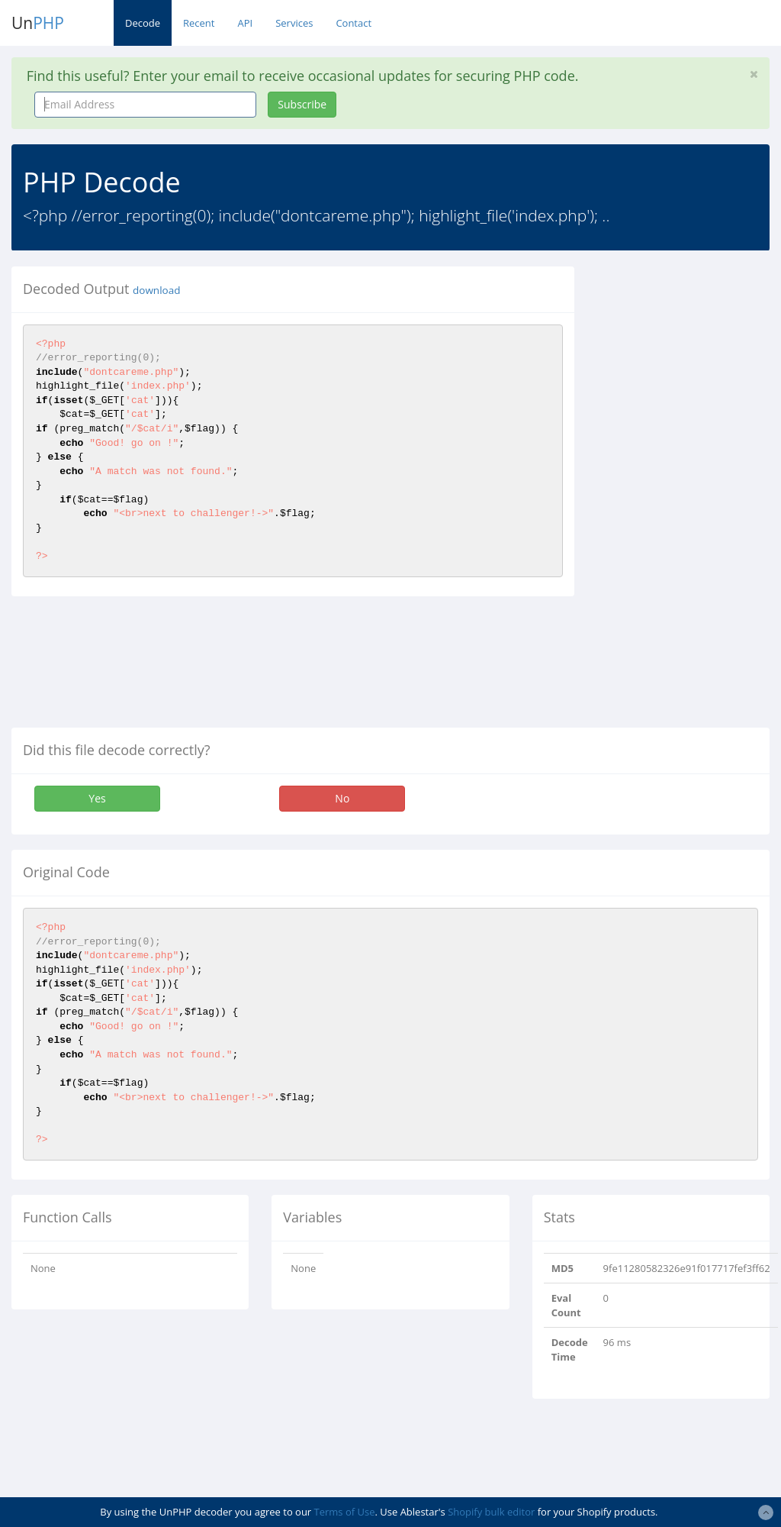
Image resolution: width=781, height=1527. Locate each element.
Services (294, 23)
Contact (353, 23)
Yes (96, 798)
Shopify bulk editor (491, 1512)
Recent (198, 23)
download (156, 290)
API (244, 23)
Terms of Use (344, 1512)
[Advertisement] (689, 495)
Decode (142, 23)
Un (37, 23)
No (342, 798)
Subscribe (302, 104)
